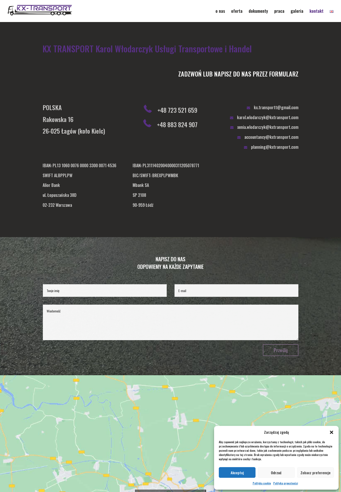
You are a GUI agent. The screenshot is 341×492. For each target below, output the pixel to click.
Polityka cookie (262, 483)
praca (279, 11)
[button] (331, 432)
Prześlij (281, 350)
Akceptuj (237, 472)
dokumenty (258, 11)
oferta (236, 11)
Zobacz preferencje (316, 472)
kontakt (316, 11)
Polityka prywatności (285, 483)
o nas (220, 11)
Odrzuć (276, 472)
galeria (297, 11)
